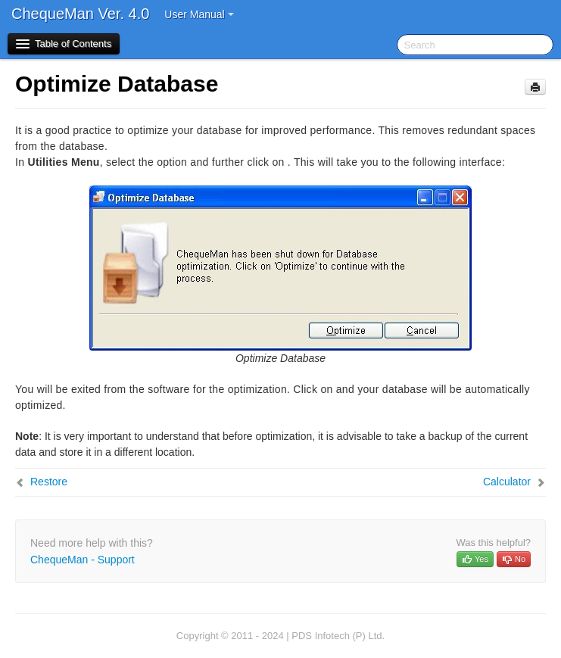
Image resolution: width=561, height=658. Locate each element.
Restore (48, 482)
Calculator (507, 482)
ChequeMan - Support (82, 560)
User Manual (198, 14)
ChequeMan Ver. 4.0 (80, 13)
